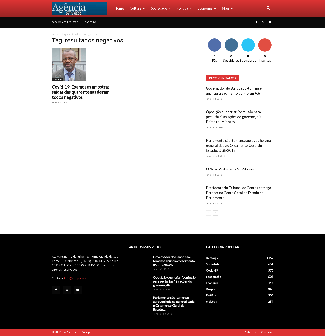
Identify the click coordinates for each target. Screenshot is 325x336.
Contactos (267, 332)
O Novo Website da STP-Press (230, 169)
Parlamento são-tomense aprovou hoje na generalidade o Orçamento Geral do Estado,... (173, 303)
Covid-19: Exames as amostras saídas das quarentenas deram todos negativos (80, 92)
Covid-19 (57, 79)
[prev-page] (208, 213)
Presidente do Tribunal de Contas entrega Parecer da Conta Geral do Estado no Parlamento (238, 193)
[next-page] (215, 213)
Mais (227, 8)
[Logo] (82, 8)
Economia (207, 8)
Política (184, 8)
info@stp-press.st (76, 278)
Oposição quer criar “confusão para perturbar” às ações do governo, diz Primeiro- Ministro (233, 117)
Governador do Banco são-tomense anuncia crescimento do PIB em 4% (174, 261)
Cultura (137, 8)
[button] (268, 9)
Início (55, 34)
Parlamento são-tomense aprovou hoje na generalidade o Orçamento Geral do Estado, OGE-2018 (238, 145)
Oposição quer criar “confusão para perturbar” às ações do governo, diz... (174, 281)
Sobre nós (251, 332)
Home (119, 8)
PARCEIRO (90, 22)
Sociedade (160, 8)
